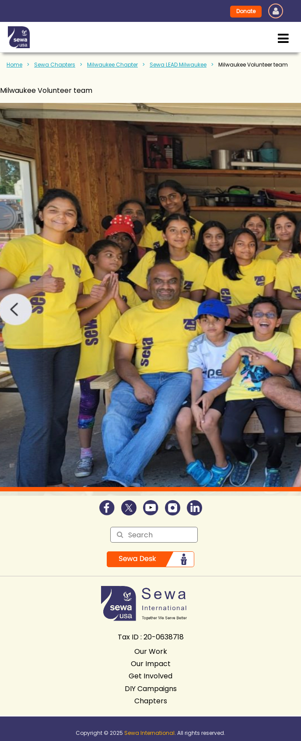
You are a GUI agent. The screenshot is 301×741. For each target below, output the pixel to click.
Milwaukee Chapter (112, 64)
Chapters (150, 701)
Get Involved (150, 676)
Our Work (150, 651)
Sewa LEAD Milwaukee (178, 64)
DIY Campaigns (151, 689)
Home (14, 64)
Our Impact (151, 664)
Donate (246, 11)
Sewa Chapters (54, 64)
